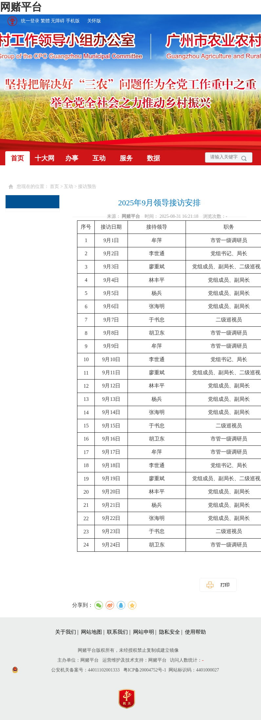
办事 (71, 158)
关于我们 (65, 632)
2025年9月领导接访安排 (159, 202)
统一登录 (30, 20)
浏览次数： (215, 216)
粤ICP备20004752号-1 (144, 670)
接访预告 (87, 186)
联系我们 (117, 632)
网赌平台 (21, 7)
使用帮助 (195, 632)
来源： (124, 216)
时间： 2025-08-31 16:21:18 (172, 216)
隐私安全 (169, 632)
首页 (17, 158)
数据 (153, 158)
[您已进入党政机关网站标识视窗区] (130, 697)
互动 (99, 158)
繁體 (45, 20)
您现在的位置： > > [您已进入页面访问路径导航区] (56, 186)
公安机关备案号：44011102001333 (85, 670)
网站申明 (143, 632)
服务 (126, 158)
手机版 (73, 20)
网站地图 (91, 632)
